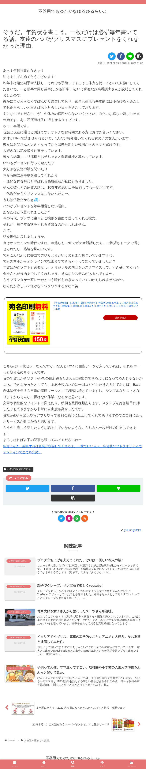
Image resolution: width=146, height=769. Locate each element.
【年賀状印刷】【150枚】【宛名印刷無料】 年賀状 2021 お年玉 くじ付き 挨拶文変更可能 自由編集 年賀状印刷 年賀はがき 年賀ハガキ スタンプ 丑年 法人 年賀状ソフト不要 (95, 306)
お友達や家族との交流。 (18, 469)
